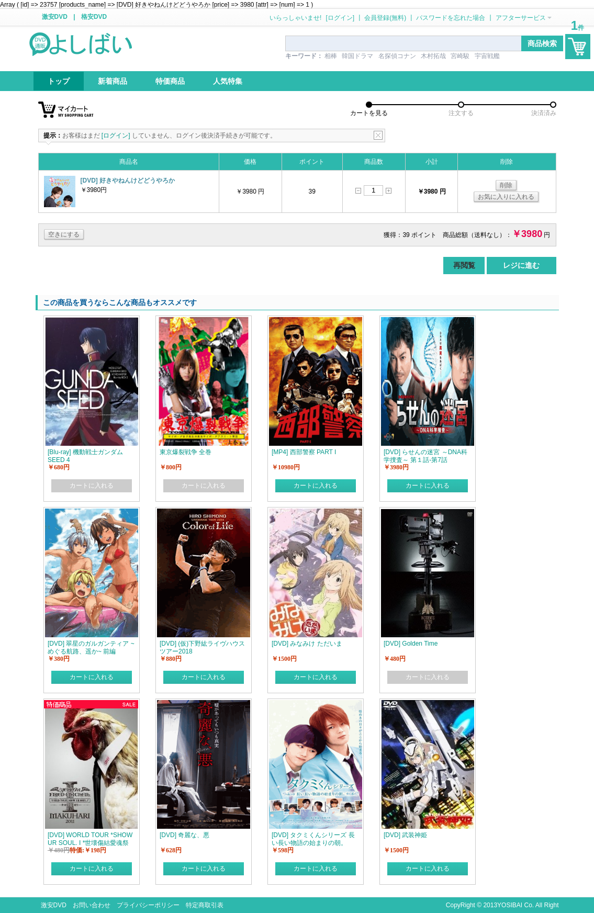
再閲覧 (464, 265)
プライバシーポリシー (148, 905)
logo (81, 43)
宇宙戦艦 (487, 56)
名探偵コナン (397, 56)
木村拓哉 (433, 56)
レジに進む (521, 265)
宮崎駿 (460, 56)
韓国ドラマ (357, 56)
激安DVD (55, 16)
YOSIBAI (509, 905)
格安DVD (94, 16)
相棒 (330, 56)
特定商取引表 (204, 905)
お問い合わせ (91, 905)
